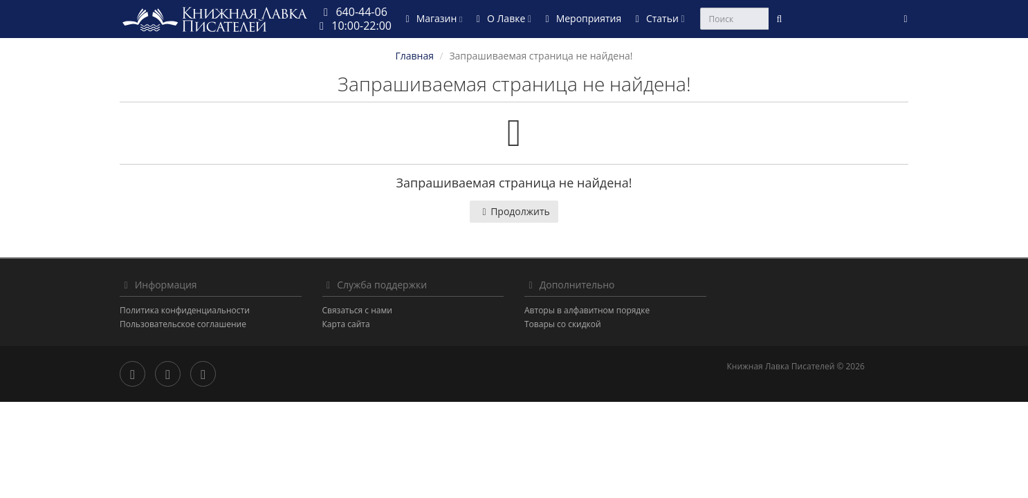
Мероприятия (581, 18)
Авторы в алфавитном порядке (587, 310)
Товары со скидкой (562, 324)
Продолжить (514, 211)
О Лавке (501, 18)
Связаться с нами (357, 310)
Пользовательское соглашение (183, 324)
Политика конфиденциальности (185, 310)
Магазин (431, 18)
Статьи (657, 18)
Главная (414, 55)
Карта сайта (346, 324)
